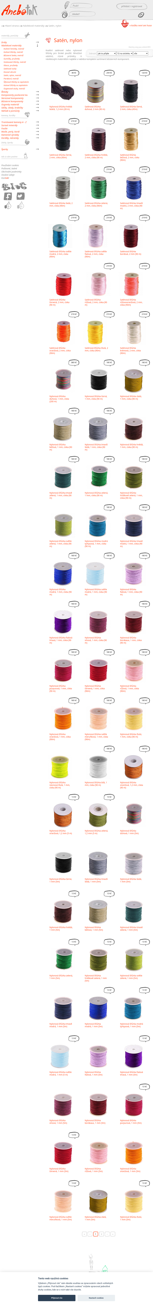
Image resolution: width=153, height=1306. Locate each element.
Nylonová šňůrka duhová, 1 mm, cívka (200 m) (59, 399)
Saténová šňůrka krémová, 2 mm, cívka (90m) (130, 351)
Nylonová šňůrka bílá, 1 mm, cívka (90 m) (96, 783)
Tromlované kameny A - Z (13, 122)
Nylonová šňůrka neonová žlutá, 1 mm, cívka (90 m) (59, 785)
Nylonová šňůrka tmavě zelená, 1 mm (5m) (131, 928)
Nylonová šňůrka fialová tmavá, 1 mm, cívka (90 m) (60, 640)
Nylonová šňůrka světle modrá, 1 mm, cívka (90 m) (96, 592)
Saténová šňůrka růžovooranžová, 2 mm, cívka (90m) (131, 302)
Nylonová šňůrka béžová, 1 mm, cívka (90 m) (60, 447)
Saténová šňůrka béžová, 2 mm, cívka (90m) (129, 157)
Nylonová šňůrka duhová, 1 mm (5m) (129, 832)
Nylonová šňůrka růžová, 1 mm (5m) (94, 1170)
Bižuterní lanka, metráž (13, 55)
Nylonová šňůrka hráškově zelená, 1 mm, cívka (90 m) (131, 495)
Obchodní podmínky (11, 171)
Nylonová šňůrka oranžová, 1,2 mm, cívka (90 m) (131, 785)
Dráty (4, 42)
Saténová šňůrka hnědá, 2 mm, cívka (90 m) (96, 156)
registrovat (137, 6)
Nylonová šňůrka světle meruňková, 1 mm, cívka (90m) (96, 737)
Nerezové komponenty (12, 98)
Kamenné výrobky (10, 134)
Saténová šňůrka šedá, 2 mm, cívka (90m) (61, 204)
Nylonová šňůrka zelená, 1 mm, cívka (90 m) (96, 494)
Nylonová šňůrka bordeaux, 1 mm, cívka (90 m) (131, 640)
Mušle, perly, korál (10, 131)
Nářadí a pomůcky (10, 110)
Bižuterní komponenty (12, 101)
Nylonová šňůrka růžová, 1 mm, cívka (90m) (129, 688)
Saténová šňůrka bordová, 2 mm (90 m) (130, 252)
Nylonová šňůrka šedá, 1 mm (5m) (131, 880)
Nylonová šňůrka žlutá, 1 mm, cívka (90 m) (131, 735)
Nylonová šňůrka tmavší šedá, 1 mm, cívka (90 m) (96, 447)
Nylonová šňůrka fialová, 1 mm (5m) (93, 1073)
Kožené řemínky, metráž (14, 48)
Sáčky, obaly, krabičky (12, 107)
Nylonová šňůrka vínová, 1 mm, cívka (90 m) (96, 640)
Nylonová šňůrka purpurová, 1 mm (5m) (131, 1121)
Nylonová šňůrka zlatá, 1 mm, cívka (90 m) (131, 397)
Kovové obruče (10, 72)
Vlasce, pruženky (11, 65)
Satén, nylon (54, 25)
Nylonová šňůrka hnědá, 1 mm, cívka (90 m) (131, 446)
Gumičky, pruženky (12, 58)
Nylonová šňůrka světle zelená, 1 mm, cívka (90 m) (60, 544)
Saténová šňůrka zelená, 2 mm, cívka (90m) (96, 204)
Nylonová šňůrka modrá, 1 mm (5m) (94, 1025)
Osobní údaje (8, 174)
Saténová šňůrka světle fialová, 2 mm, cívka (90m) (96, 254)
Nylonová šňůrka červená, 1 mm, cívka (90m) (95, 688)
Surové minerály (9, 125)
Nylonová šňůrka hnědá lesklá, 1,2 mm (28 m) (60, 108)
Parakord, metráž (11, 78)
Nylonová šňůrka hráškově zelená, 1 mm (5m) (96, 978)
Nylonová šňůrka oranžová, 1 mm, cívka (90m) (60, 737)
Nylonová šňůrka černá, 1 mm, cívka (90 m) (96, 397)
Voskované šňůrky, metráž (15, 62)
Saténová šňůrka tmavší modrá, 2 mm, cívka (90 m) (131, 206)
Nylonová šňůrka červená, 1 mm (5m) (58, 1170)
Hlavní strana (12, 25)
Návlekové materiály (33, 25)
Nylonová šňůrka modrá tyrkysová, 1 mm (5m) (131, 1025)
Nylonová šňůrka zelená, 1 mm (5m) (61, 977)
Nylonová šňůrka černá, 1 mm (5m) (60, 880)
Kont (5, 177)
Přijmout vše (56, 1298)
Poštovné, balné (9, 168)
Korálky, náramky (10, 137)
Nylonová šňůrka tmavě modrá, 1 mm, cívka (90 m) (131, 544)
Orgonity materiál (10, 104)
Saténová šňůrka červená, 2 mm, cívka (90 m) (59, 302)
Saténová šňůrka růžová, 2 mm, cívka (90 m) (96, 302)
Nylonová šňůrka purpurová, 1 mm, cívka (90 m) (60, 688)
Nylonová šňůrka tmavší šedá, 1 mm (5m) (96, 880)
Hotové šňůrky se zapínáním (16, 85)
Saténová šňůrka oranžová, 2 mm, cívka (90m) (60, 351)
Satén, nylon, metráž (12, 75)
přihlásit (125, 6)
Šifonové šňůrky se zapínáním (16, 82)
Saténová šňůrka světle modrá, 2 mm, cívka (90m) (60, 254)
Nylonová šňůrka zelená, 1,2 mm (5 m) (96, 832)
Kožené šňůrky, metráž (13, 52)
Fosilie (4, 128)
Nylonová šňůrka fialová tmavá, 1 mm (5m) (131, 1073)
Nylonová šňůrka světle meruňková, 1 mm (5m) (60, 1218)
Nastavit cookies (96, 1298)
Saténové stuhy (10, 68)
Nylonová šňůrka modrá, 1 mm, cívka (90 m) (60, 592)
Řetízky (4, 91)
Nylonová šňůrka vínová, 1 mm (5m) (58, 1121)
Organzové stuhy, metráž (14, 88)
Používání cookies (10, 165)
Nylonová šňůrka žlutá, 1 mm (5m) (131, 1218)
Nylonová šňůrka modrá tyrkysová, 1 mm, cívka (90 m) (96, 544)
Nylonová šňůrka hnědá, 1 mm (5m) (61, 928)
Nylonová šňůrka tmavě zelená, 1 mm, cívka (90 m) (60, 495)
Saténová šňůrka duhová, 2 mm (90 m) (95, 108)
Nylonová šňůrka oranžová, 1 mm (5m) (130, 1170)
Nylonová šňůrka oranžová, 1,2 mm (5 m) (60, 832)
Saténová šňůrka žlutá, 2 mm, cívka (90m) (96, 349)
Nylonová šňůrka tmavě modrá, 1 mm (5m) (60, 1025)
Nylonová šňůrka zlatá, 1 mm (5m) (95, 1218)
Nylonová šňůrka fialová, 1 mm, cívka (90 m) (131, 592)
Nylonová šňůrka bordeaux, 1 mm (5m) (95, 1121)
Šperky (4, 149)
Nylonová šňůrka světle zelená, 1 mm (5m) (131, 977)
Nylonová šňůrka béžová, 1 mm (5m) (94, 928)
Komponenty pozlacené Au (14, 94)
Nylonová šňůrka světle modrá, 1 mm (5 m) (60, 1073)
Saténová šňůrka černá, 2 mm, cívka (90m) (60, 156)
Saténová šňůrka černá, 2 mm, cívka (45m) (131, 108)
